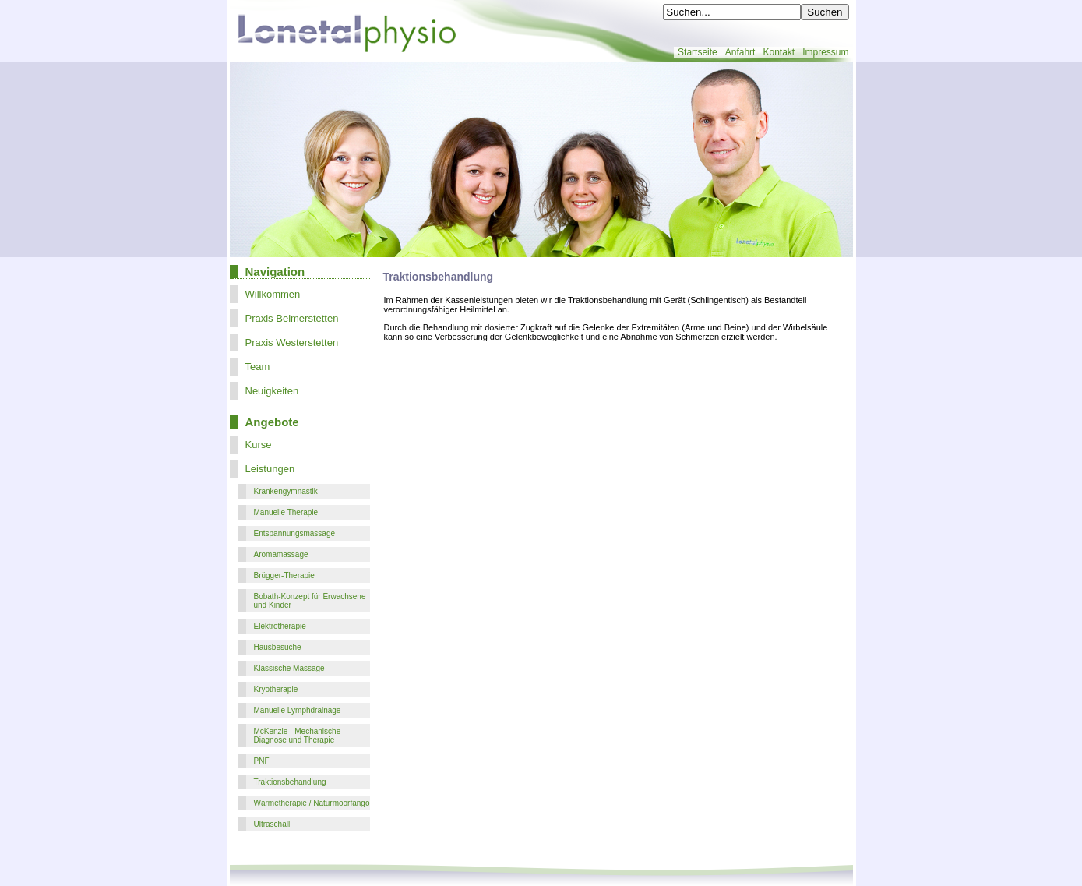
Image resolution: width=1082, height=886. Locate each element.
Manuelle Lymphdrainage (297, 710)
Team (257, 366)
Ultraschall (272, 824)
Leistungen (270, 469)
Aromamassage (281, 554)
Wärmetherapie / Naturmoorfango (312, 803)
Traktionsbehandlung (290, 782)
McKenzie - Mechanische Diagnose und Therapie (297, 735)
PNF (262, 761)
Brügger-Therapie (284, 575)
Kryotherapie (276, 689)
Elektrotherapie (280, 626)
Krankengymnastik (286, 491)
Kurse (258, 444)
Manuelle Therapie (286, 512)
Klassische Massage (289, 668)
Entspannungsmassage (295, 533)
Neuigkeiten (272, 391)
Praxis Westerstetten (292, 342)
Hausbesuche (277, 647)
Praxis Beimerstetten (292, 318)
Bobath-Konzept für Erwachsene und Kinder (310, 600)
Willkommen (273, 294)
